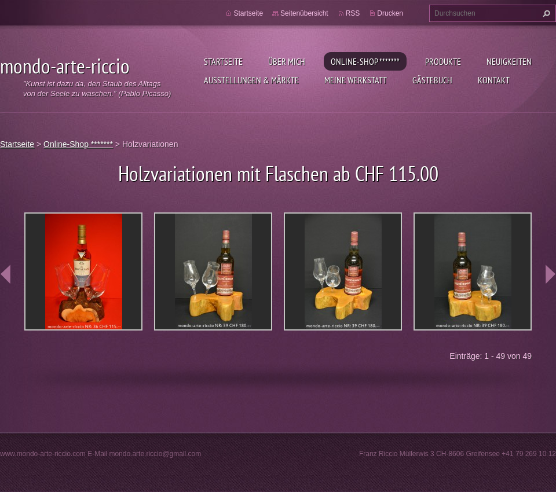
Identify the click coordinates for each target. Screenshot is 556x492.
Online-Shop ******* (365, 61)
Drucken (390, 13)
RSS (353, 13)
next (550, 274)
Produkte (443, 61)
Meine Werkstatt (355, 80)
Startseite (223, 61)
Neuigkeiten (509, 61)
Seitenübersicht (304, 13)
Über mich (286, 61)
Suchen (545, 13)
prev (6, 274)
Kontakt (494, 80)
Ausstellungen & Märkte (251, 80)
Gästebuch (432, 80)
